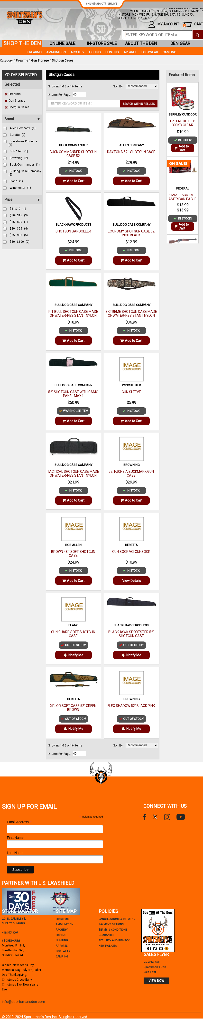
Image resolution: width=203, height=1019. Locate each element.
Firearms (22, 60)
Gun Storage (40, 60)
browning (19, 158)
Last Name (15, 853)
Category (6, 60)
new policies (108, 945)
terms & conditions (113, 929)
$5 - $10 (18, 208)
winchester (20, 187)
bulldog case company (25, 172)
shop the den (22, 43)
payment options (111, 924)
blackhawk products (23, 143)
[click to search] (197, 34)
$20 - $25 (19, 228)
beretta (17, 135)
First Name (15, 838)
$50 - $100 (19, 241)
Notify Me (73, 655)
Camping (169, 52)
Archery (77, 52)
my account (163, 24)
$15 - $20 (19, 222)
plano (16, 181)
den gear (180, 43)
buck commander (25, 164)
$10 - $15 (19, 215)
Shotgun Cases (62, 60)
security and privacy (114, 940)
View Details (131, 581)
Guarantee (106, 935)
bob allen (19, 151)
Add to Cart (73, 181)
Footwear (149, 52)
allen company (23, 128)
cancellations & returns (117, 919)
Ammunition (56, 52)
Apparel (130, 52)
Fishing (95, 52)
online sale (62, 43)
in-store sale (102, 43)
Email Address (19, 822)
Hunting (112, 52)
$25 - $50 (19, 235)
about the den (141, 43)
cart (193, 24)
